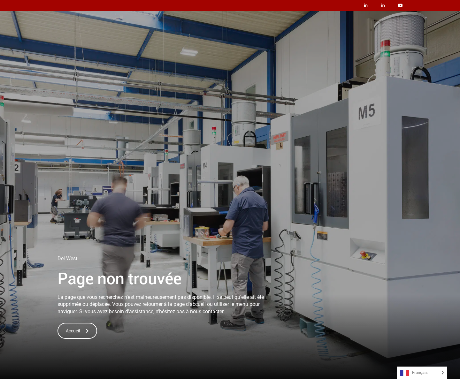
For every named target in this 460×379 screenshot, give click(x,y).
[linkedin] (366, 5)
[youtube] (400, 5)
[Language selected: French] (422, 373)
